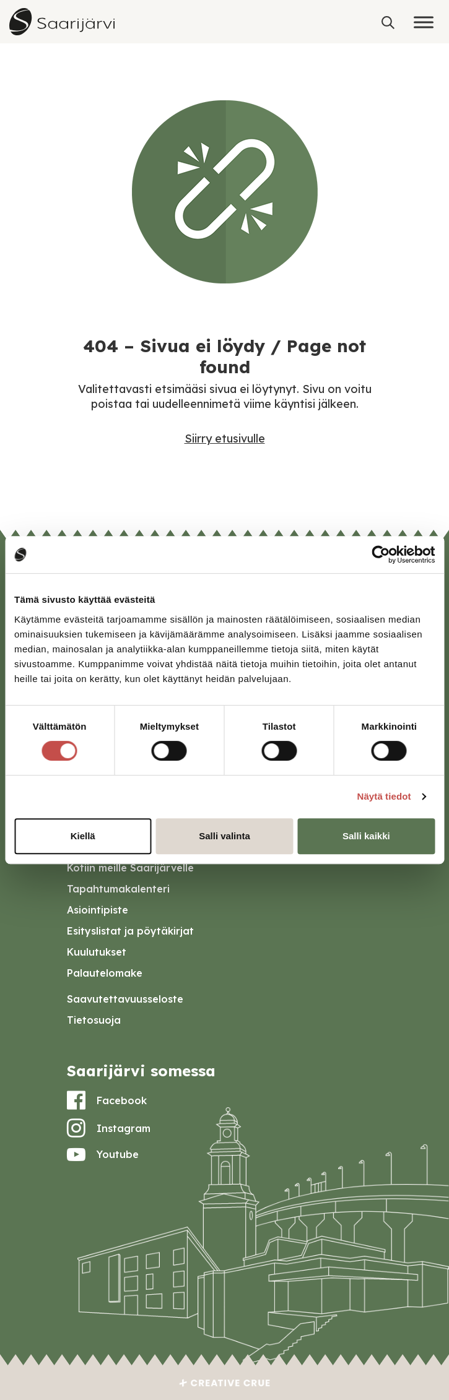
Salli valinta (224, 836)
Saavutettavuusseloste (125, 999)
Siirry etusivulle (225, 438)
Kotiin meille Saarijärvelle (130, 868)
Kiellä (83, 836)
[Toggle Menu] (424, 22)
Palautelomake (104, 973)
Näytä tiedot (384, 796)
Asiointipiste (97, 910)
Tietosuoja (94, 1020)
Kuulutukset (96, 952)
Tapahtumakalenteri (118, 889)
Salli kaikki (366, 836)
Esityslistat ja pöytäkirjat (130, 931)
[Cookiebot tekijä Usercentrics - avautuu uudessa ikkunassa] (380, 554)
